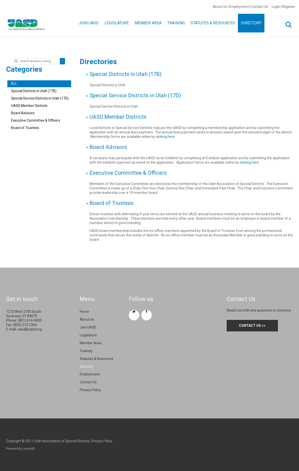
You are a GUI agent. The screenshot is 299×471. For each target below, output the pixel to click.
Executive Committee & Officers (128, 173)
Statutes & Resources (96, 359)
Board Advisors (108, 147)
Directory (87, 367)
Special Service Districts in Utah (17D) (135, 95)
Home (84, 312)
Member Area (90, 343)
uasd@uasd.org (29, 329)
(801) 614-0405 (30, 320)
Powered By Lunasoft (20, 448)
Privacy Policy (90, 390)
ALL (14, 84)
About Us (220, 7)
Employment (239, 7)
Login (276, 7)
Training (86, 351)
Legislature (88, 335)
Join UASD (88, 327)
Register (288, 7)
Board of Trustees (111, 203)
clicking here (165, 137)
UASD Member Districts (118, 117)
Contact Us (259, 7)
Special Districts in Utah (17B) (126, 74)
